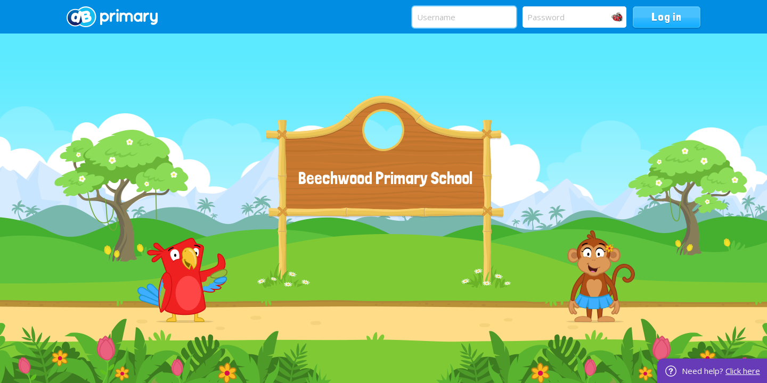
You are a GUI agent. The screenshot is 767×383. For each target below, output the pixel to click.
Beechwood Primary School (385, 178)
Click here (742, 370)
